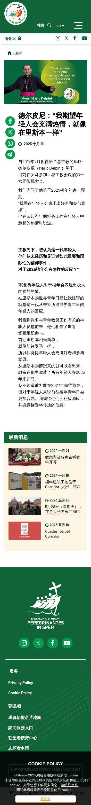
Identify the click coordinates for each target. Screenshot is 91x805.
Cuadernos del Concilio (57, 533)
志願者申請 (18, 747)
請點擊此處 (69, 785)
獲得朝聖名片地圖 (24, 717)
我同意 (46, 799)
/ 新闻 (18, 53)
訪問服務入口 (20, 727)
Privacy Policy (20, 682)
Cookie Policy (20, 692)
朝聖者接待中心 (22, 737)
